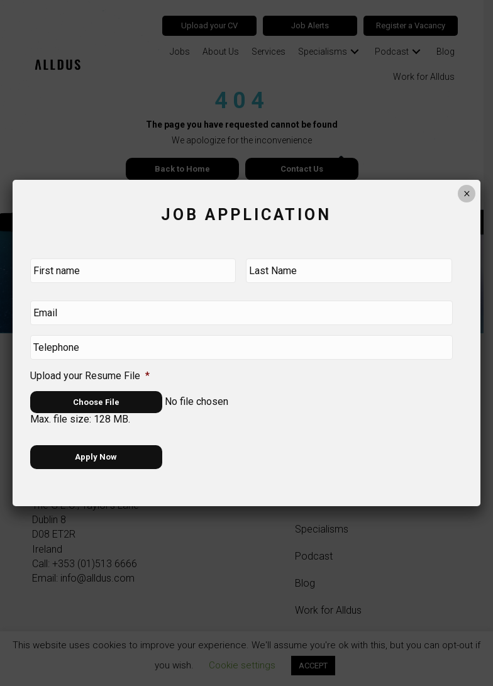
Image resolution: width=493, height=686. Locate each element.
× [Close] (466, 200)
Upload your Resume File (90, 374)
